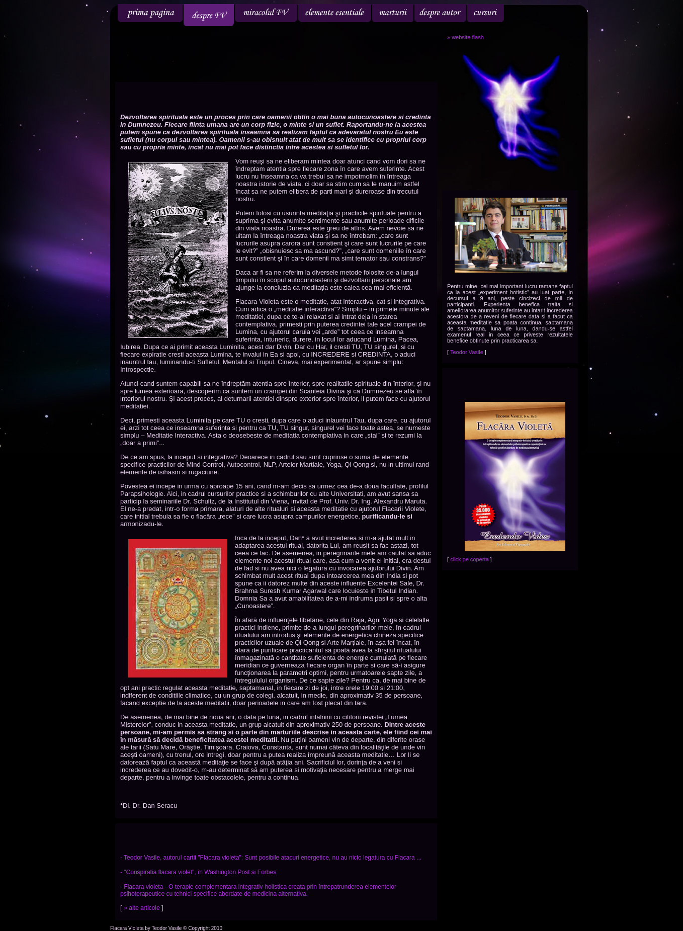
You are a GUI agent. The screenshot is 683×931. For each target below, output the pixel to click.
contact (556, 13)
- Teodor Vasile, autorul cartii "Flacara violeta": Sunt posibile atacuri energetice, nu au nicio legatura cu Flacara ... (270, 857)
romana (535, 41)
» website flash (465, 37)
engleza (560, 41)
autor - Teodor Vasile (440, 13)
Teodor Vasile (467, 352)
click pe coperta (470, 559)
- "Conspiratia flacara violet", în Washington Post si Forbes (198, 872)
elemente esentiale (334, 13)
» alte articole (142, 907)
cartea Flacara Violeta (521, 13)
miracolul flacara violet (266, 13)
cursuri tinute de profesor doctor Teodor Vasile (485, 13)
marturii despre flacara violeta (392, 13)
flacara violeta (150, 13)
